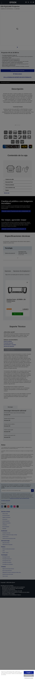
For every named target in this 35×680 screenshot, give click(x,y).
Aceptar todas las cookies (29, 672)
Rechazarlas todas (29, 675)
